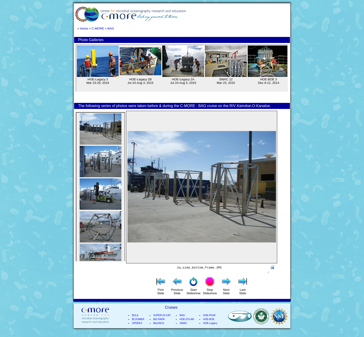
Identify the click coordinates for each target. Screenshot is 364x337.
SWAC (183, 328)
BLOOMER (138, 324)
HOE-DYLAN (187, 324)
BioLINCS (158, 328)
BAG (110, 28)
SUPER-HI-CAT (162, 320)
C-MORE (97, 28)
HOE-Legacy (210, 328)
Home (84, 28)
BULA (135, 320)
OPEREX (137, 328)
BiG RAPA (159, 324)
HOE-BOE (208, 324)
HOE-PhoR (209, 320)
